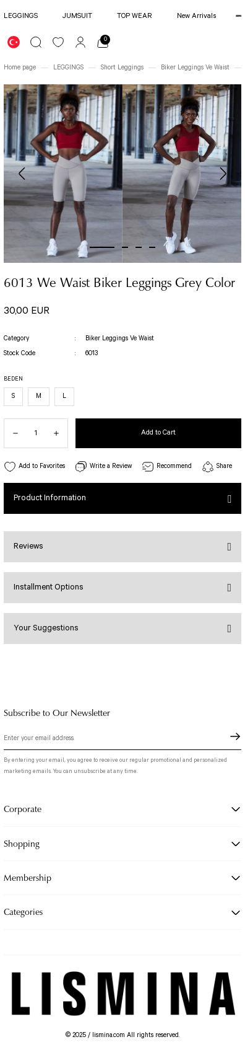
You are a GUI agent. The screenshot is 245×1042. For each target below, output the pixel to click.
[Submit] (235, 736)
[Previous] (22, 173)
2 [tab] (125, 247)
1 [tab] (102, 247)
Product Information (50, 498)
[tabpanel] (63, 173)
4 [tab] (152, 247)
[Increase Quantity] (60, 433)
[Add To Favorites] (34, 467)
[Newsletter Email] (122, 740)
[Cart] (103, 42)
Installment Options (49, 587)
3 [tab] (138, 247)
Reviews (28, 546)
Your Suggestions (46, 628)
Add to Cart (158, 432)
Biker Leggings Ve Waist (119, 338)
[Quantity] (36, 433)
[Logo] (238, 16)
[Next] (222, 173)
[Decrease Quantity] (11, 433)
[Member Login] (80, 42)
